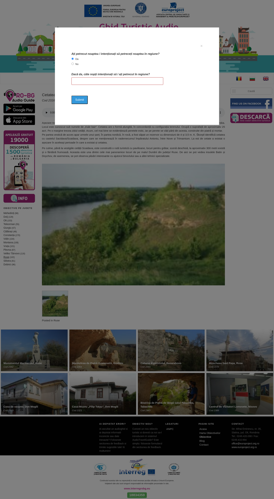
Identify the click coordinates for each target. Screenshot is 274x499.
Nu (76, 64)
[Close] (201, 46)
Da (76, 59)
